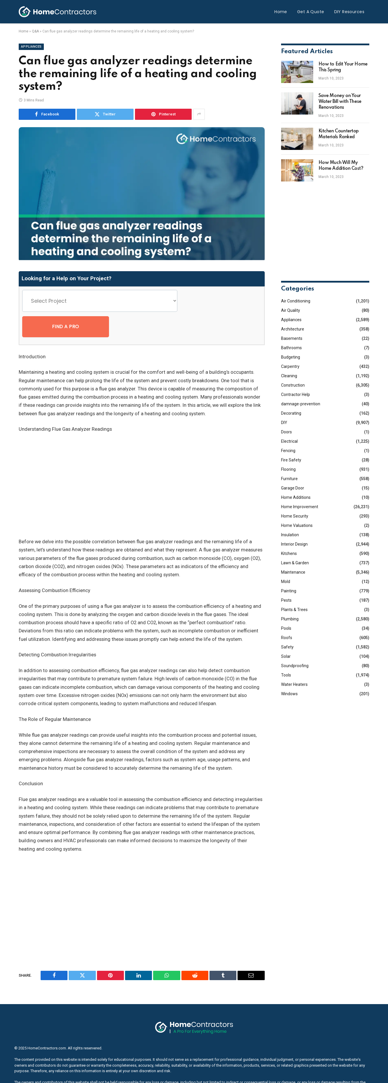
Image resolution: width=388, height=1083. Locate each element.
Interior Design (294, 544)
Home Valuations (297, 525)
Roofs (286, 637)
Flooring (288, 469)
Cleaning (289, 375)
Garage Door (292, 488)
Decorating (291, 413)
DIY (284, 422)
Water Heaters (294, 684)
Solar (286, 656)
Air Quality (290, 310)
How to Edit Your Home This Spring (343, 67)
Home (280, 12)
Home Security (294, 516)
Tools (286, 675)
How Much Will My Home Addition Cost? (340, 165)
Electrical (289, 441)
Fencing (288, 450)
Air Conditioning (295, 301)
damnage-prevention (300, 404)
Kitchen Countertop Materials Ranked (338, 134)
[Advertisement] (142, 460)
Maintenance (293, 572)
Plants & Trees (294, 609)
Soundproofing (295, 665)
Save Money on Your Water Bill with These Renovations (339, 102)
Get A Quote (310, 12)
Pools (286, 628)
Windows (289, 693)
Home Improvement (299, 506)
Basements (291, 338)
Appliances (31, 47)
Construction (293, 385)
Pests (286, 600)
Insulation (290, 534)
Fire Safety (291, 460)
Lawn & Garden (295, 562)
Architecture (292, 329)
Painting (288, 591)
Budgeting (290, 357)
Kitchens (289, 553)
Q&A (35, 31)
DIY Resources (349, 12)
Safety (287, 647)
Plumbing (290, 619)
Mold (285, 581)
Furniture (289, 478)
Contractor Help (295, 394)
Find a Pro (211, 301)
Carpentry (290, 366)
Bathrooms (291, 347)
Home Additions (296, 497)
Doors (286, 432)
